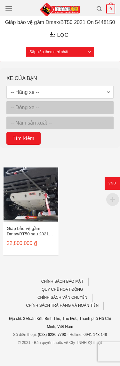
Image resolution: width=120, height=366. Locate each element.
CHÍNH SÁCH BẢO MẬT (62, 281)
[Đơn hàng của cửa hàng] (60, 52)
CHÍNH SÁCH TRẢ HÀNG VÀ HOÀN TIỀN (62, 305)
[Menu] (8, 8)
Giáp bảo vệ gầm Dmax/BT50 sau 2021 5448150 (28, 231)
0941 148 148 (95, 334)
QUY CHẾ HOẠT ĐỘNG (62, 289)
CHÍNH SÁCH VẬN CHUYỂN (62, 297)
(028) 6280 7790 (52, 334)
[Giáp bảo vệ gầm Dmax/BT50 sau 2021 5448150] (31, 194)
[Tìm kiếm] (99, 9)
